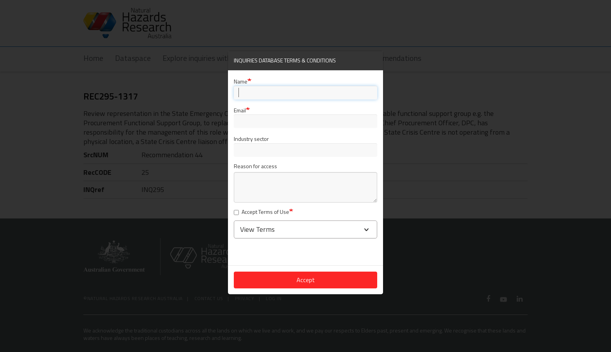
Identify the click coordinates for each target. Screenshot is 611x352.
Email (240, 110)
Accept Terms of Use (261, 212)
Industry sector (251, 139)
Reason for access (255, 166)
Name (240, 81)
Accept (306, 279)
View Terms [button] (257, 229)
